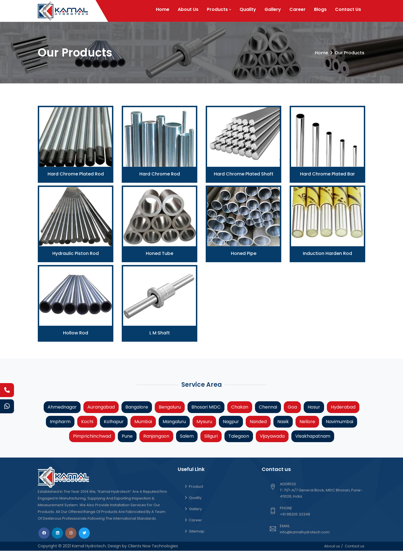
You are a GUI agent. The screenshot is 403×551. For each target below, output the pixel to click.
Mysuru (204, 422)
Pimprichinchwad (92, 436)
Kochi (87, 422)
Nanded (258, 422)
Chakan (239, 407)
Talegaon (238, 436)
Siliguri (211, 436)
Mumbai (143, 422)
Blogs (320, 9)
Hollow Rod (75, 333)
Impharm (60, 422)
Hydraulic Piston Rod (75, 253)
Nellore (307, 422)
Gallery (272, 9)
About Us (188, 9)
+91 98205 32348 (295, 514)
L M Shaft (159, 333)
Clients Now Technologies (152, 546)
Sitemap (196, 531)
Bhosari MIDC (206, 407)
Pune (127, 436)
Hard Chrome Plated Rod (76, 174)
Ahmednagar (62, 407)
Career (297, 9)
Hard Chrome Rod (159, 174)
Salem (187, 436)
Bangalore (136, 407)
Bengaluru (170, 407)
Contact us (354, 546)
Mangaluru (174, 422)
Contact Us (348, 9)
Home (162, 9)
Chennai (268, 407)
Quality (248, 9)
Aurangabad (101, 407)
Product (196, 486)
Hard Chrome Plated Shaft (243, 174)
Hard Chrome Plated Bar (327, 174)
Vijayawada (272, 436)
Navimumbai (339, 422)
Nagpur (231, 422)
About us (332, 546)
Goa (292, 407)
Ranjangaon (156, 436)
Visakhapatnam (312, 436)
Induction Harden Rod (327, 253)
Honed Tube (159, 253)
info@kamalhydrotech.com (305, 532)
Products (219, 9)
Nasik (283, 422)
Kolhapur (114, 422)
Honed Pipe (243, 253)
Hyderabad (343, 407)
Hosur (314, 407)
